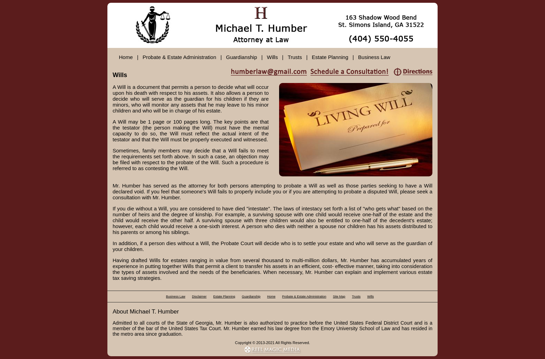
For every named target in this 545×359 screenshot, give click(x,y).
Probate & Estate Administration (179, 57)
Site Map (339, 296)
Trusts (295, 57)
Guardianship (241, 57)
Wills (272, 57)
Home (126, 57)
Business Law (374, 57)
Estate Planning (330, 57)
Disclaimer (199, 296)
